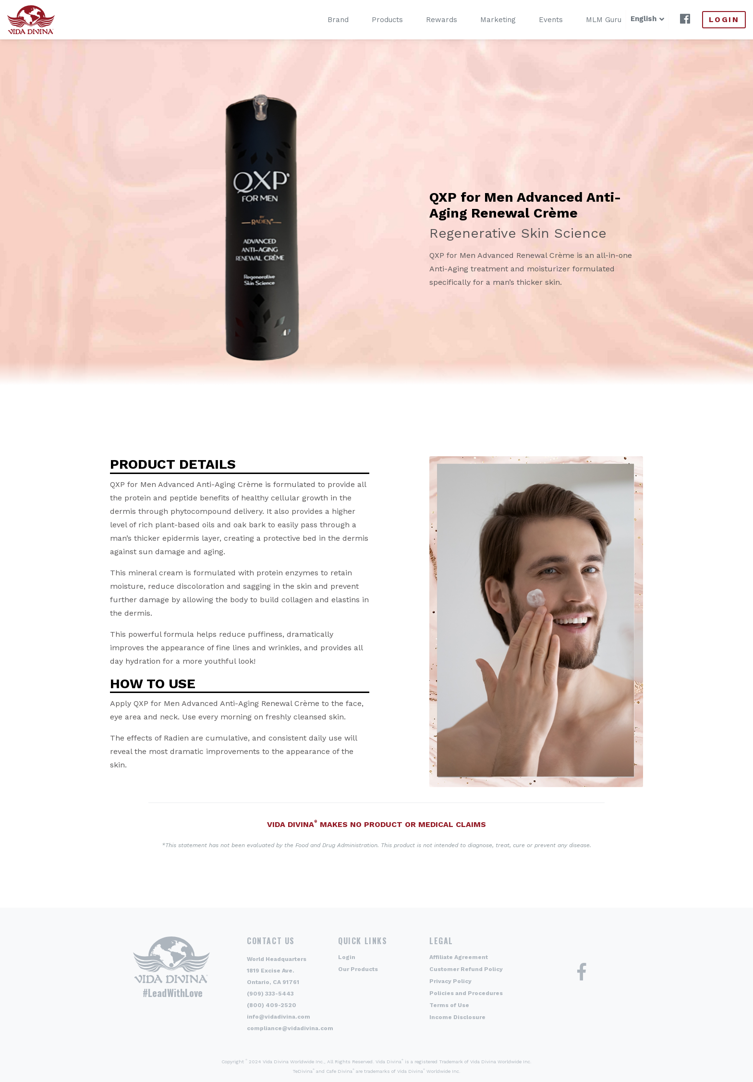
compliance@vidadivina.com (290, 1028)
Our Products (358, 969)
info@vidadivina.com (278, 1016)
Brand (323, 19)
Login (724, 19)
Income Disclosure (457, 1017)
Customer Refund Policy (466, 969)
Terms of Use (449, 1005)
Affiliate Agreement (458, 957)
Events (536, 19)
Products (373, 19)
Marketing (483, 19)
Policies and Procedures (466, 993)
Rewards (427, 19)
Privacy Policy (450, 981)
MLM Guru (589, 19)
